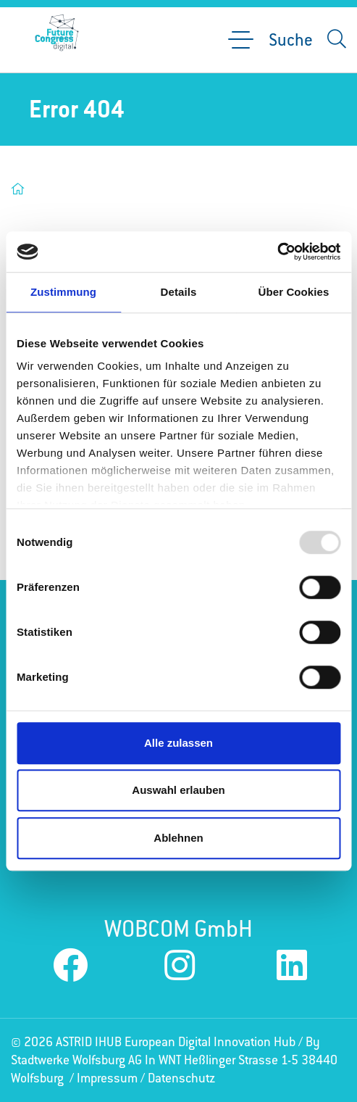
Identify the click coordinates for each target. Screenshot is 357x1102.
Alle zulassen (178, 743)
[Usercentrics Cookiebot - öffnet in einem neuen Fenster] (277, 251)
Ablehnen (178, 838)
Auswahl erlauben (178, 790)
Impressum (107, 1078)
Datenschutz (181, 1078)
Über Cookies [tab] (294, 292)
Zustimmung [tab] (63, 292)
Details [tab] (179, 292)
